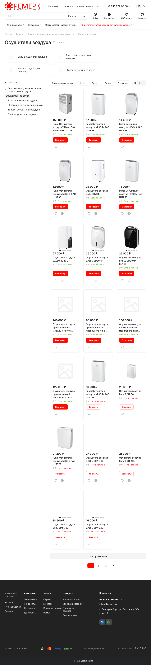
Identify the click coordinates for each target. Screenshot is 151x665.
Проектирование (52, 608)
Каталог (9, 602)
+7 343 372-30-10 (118, 6)
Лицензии (29, 608)
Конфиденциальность (93, 648)
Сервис (47, 599)
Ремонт (47, 612)
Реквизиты (30, 603)
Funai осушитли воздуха (22, 114)
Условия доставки (72, 603)
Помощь (68, 593)
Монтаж (47, 603)
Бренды (9, 611)
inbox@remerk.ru (108, 604)
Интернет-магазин (11, 595)
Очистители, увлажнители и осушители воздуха (24, 90)
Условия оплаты (71, 599)
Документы (30, 612)
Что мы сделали (13, 606)
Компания (30, 593)
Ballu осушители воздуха (22, 100)
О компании (30, 599)
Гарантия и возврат (68, 609)
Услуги (47, 593)
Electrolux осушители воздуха (25, 105)
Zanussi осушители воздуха (24, 109)
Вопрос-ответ (70, 615)
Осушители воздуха (17, 95)
